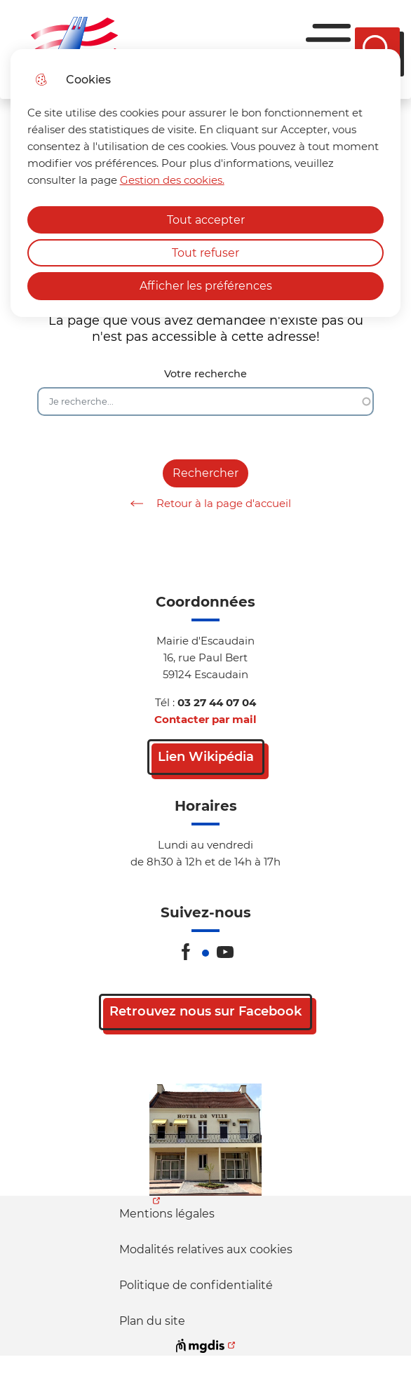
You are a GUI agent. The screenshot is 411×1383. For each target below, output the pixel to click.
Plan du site (152, 1321)
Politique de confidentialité (196, 1285)
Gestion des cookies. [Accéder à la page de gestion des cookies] (172, 180)
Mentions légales (167, 1213)
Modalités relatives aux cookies (205, 1249)
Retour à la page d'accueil (206, 503)
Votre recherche (205, 374)
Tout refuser (205, 252)
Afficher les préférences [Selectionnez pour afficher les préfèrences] (206, 285)
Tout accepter (206, 220)
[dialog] (206, 183)
